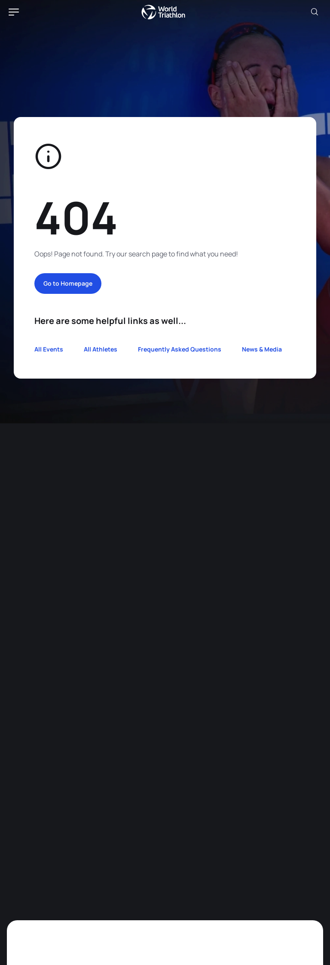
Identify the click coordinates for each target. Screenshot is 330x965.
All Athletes (100, 349)
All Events (48, 349)
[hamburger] (13, 12)
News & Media (262, 349)
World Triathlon (163, 12)
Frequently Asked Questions (179, 349)
